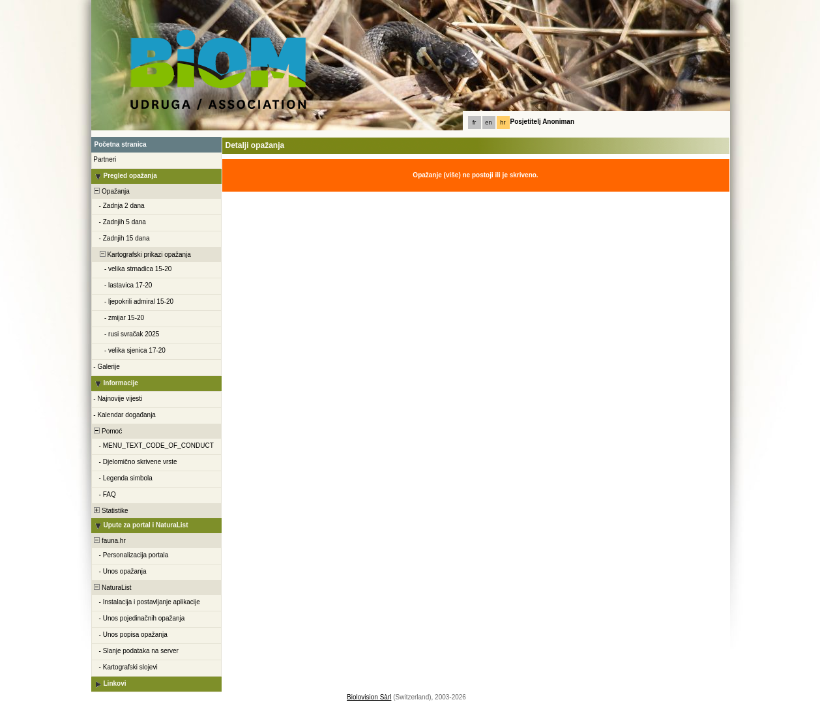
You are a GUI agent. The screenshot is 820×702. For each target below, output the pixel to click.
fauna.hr (109, 540)
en (488, 122)
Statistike (110, 510)
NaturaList (112, 587)
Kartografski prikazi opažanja (142, 254)
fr (474, 122)
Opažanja (111, 191)
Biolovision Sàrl (369, 697)
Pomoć (108, 431)
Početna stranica (121, 144)
